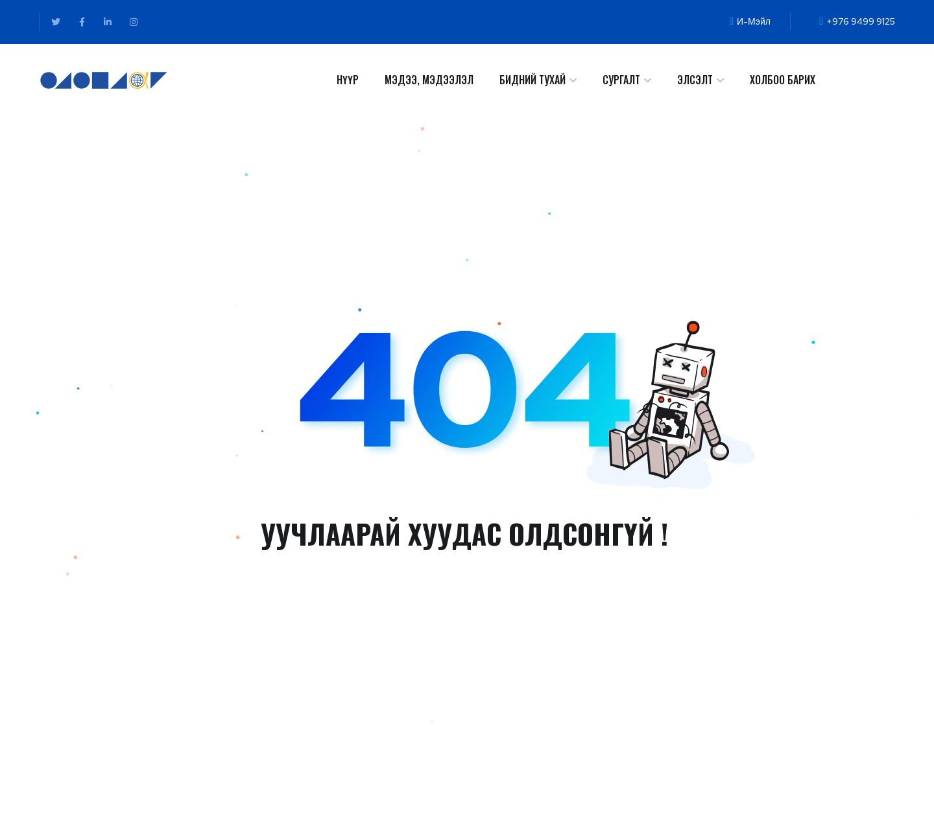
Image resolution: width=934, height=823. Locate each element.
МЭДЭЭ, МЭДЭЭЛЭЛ (429, 79)
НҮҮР (348, 79)
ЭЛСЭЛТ (695, 79)
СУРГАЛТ (621, 79)
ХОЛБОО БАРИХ (782, 79)
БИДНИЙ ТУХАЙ (532, 79)
